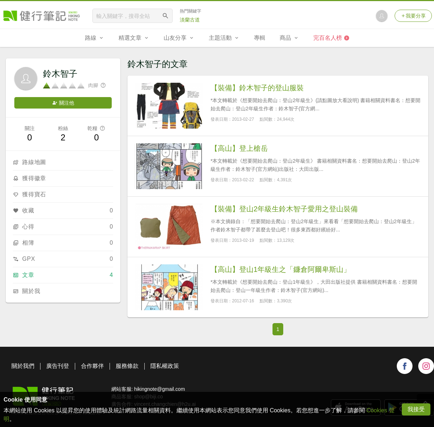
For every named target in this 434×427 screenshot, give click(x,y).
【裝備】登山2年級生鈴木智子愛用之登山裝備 (284, 209)
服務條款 (127, 366)
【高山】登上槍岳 (239, 148)
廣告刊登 (57, 366)
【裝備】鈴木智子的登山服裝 (257, 88)
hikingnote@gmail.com (159, 389)
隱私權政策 (164, 366)
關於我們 (22, 366)
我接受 (416, 409)
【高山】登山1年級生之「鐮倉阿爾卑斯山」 (281, 269)
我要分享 (413, 16)
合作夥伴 (92, 366)
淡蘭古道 (190, 20)
